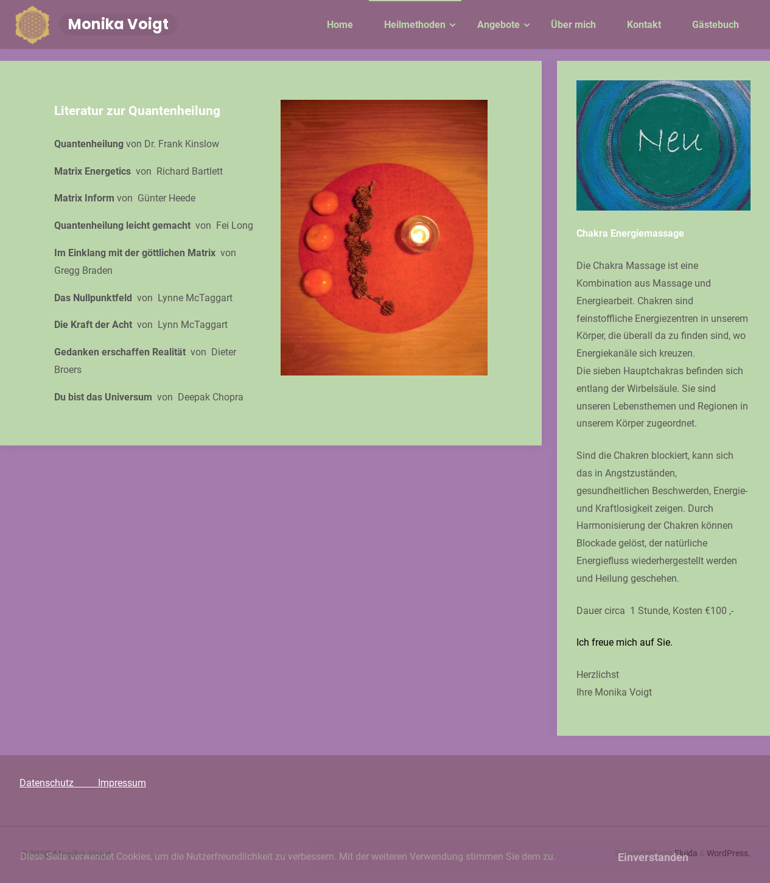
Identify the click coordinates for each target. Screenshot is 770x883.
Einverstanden (653, 857)
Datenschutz (58, 783)
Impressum (122, 783)
